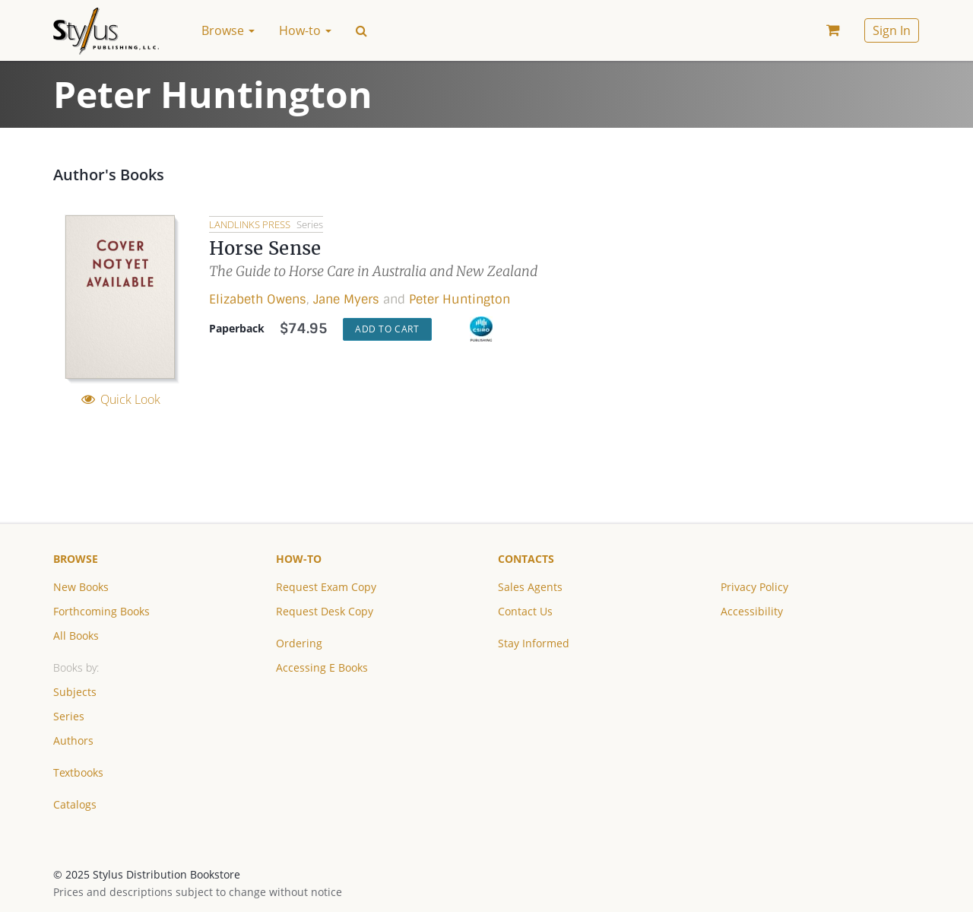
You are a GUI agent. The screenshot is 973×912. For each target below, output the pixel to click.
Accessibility (752, 611)
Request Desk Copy (324, 611)
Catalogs (75, 804)
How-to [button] (305, 30)
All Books (76, 635)
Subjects (75, 692)
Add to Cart (387, 329)
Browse (75, 558)
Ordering (299, 643)
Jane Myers (346, 299)
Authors (73, 740)
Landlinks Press (251, 224)
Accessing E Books (322, 667)
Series (68, 716)
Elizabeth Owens (257, 299)
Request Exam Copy (326, 587)
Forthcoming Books (101, 611)
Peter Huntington (459, 299)
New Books (81, 587)
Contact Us (525, 611)
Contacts (526, 558)
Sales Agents (530, 587)
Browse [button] (228, 30)
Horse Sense (265, 248)
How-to (299, 558)
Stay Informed (533, 643)
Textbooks (78, 772)
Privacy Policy (754, 587)
